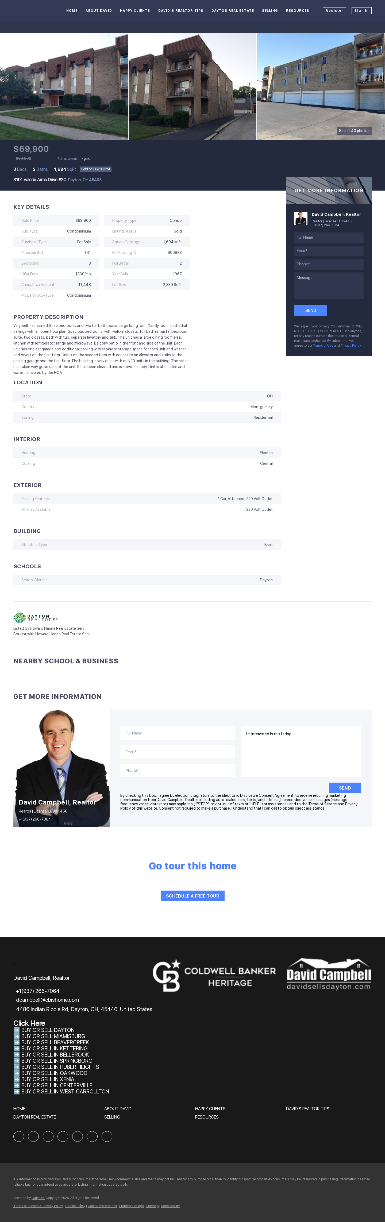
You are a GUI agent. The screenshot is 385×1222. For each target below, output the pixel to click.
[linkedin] (33, 1136)
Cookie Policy (75, 1206)
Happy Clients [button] (135, 11)
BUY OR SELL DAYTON (48, 1030)
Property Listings (131, 1206)
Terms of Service (322, 804)
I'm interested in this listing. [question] (301, 751)
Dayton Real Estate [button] (232, 11)
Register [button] (334, 11)
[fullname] (329, 237)
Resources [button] (298, 11)
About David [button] (99, 11)
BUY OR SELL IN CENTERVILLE (57, 1085)
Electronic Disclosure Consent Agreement (258, 795)
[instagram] (77, 1136)
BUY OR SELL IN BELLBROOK (55, 1054)
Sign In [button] (362, 11)
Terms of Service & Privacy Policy (38, 1206)
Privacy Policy (351, 345)
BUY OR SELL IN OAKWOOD (54, 1073)
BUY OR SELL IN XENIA (47, 1079)
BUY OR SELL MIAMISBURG (53, 1036)
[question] (329, 285)
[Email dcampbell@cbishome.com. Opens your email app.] (46, 1000)
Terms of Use (323, 345)
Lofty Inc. (38, 1198)
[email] (329, 251)
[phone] (329, 264)
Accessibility (170, 1206)
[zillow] (48, 1136)
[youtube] (92, 1136)
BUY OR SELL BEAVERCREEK (55, 1042)
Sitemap (152, 1206)
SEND (345, 788)
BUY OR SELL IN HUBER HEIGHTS (60, 1067)
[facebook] (18, 1136)
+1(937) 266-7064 (325, 225)
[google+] (107, 1136)
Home (71, 11)
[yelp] (62, 1136)
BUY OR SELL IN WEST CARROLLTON (65, 1091)
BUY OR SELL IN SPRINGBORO (57, 1061)
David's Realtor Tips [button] (180, 11)
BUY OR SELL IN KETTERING (54, 1048)
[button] (20, 1110)
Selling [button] (270, 11)
